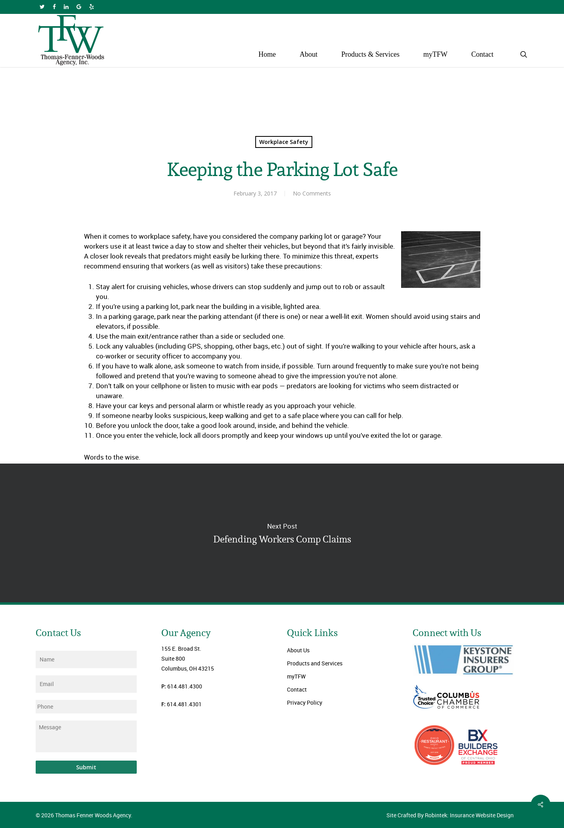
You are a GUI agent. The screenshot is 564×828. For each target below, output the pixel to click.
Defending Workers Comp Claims (282, 533)
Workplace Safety (283, 142)
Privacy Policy (304, 702)
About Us (298, 650)
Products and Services (314, 663)
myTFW (296, 676)
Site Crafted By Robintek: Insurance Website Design (450, 815)
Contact (297, 689)
